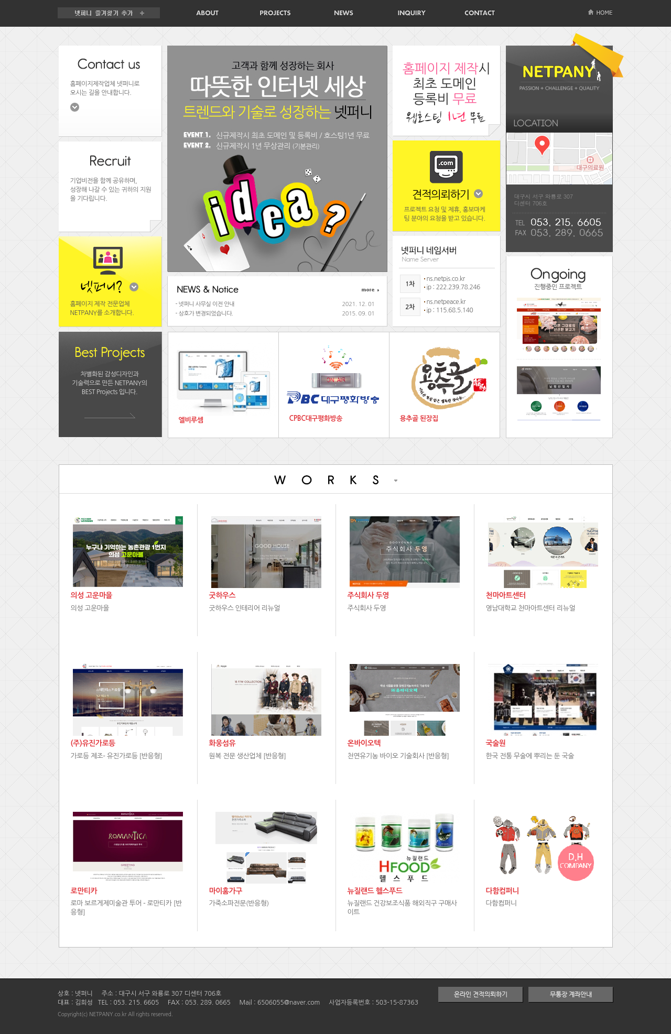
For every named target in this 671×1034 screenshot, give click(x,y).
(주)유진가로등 (93, 743)
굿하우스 (222, 595)
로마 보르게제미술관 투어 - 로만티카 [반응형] (126, 908)
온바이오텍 (364, 743)
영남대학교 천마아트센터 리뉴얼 (531, 608)
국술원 (496, 743)
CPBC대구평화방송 (315, 418)
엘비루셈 (191, 420)
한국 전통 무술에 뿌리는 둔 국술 (530, 756)
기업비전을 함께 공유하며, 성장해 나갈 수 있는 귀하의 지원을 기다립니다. (110, 190)
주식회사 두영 (368, 595)
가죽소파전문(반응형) (239, 903)
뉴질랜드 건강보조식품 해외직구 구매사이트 (402, 908)
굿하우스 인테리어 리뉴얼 (244, 608)
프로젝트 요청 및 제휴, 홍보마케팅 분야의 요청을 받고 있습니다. (444, 214)
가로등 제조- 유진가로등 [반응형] (117, 756)
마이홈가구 (225, 891)
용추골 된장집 (419, 418)
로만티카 (84, 891)
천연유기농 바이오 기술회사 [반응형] (398, 756)
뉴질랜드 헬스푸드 (375, 891)
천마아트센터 (506, 595)
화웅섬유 (222, 743)
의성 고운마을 (92, 595)
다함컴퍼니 (502, 891)
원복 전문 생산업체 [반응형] (247, 756)
